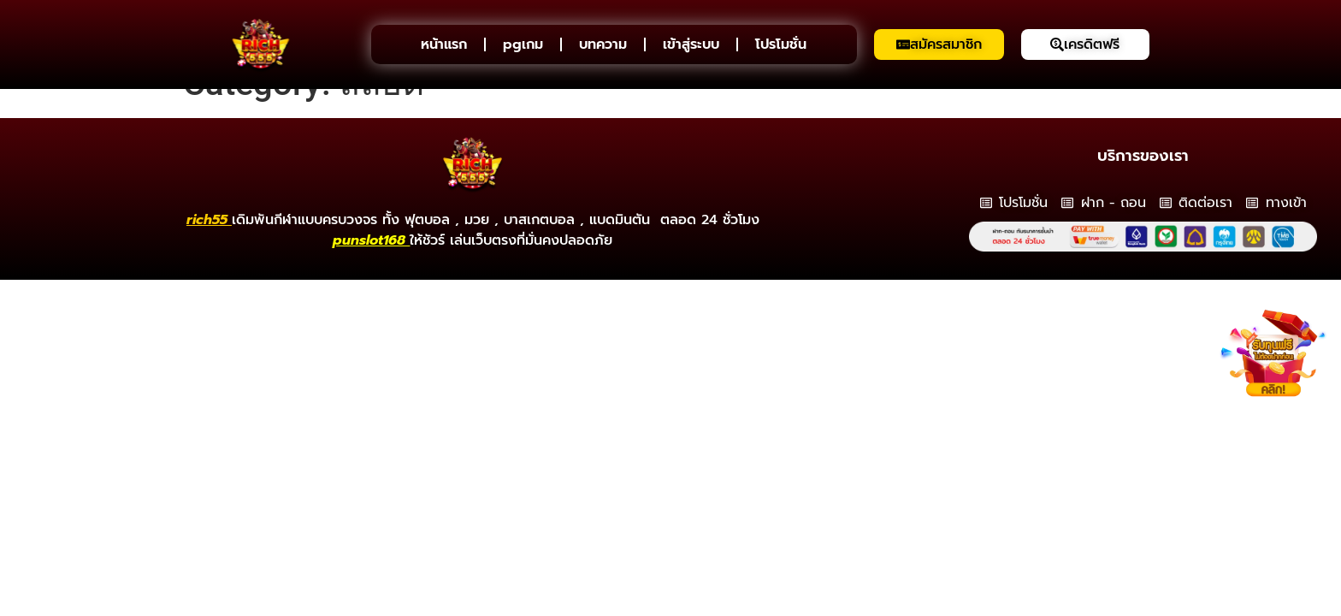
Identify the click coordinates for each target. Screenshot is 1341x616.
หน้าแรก (444, 44)
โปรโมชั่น (780, 44)
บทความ (603, 44)
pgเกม (523, 44)
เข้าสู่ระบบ (691, 44)
